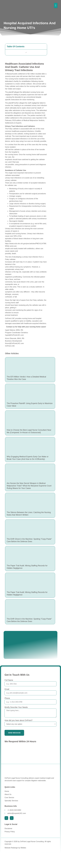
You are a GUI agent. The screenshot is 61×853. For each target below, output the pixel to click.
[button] (55, 5)
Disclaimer (8, 828)
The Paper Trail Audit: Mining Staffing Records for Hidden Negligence (27, 567)
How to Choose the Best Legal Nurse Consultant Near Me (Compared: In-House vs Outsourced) (29, 431)
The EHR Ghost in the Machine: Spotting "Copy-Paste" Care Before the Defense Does (29, 540)
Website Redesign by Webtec (15, 848)
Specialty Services (11, 801)
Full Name (9, 680)
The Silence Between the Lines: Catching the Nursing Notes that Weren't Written (29, 513)
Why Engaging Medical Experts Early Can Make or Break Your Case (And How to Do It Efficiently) (27, 458)
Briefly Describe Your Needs (16, 707)
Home (7, 791)
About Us (8, 794)
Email (7, 689)
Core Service (9, 797)
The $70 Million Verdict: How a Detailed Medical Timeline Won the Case (26, 378)
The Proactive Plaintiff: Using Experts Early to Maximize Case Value (30, 404)
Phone (7, 698)
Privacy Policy (10, 832)
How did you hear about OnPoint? (18, 720)
